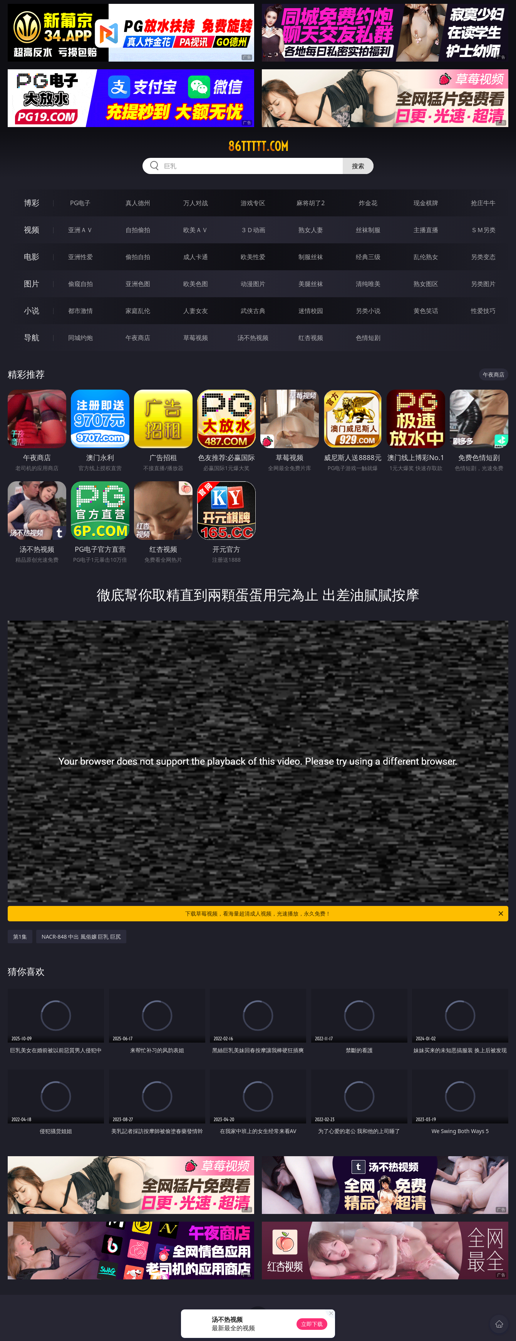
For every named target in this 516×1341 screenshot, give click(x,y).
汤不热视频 (253, 337)
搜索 (358, 166)
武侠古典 (253, 310)
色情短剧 (368, 337)
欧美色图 (195, 284)
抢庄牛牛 (483, 203)
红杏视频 (310, 337)
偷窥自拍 (80, 284)
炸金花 (368, 203)
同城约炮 (80, 337)
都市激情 (80, 310)
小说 (31, 310)
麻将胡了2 (311, 203)
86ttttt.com (258, 146)
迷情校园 (310, 310)
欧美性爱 (253, 257)
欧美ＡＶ (195, 230)
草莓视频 (195, 337)
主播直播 (426, 230)
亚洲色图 (138, 284)
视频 (31, 229)
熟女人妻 (310, 230)
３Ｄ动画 (253, 230)
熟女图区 (426, 284)
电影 (31, 256)
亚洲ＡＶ (80, 230)
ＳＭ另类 (483, 230)
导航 (31, 337)
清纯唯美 (368, 284)
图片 (31, 283)
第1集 (20, 936)
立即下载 (312, 1324)
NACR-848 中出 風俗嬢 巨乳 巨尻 (81, 936)
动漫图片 (253, 284)
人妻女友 (195, 310)
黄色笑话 (426, 310)
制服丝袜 (310, 257)
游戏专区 (253, 203)
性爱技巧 (483, 310)
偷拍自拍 (138, 257)
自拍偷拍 (138, 230)
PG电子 (80, 203)
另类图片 (483, 284)
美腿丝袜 (310, 284)
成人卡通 (195, 257)
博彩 (31, 203)
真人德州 (138, 203)
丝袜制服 (368, 230)
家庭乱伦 (138, 310)
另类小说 (368, 310)
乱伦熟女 (426, 257)
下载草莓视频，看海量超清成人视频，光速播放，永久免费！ (344, 913)
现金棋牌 (426, 203)
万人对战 (195, 203)
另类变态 (483, 257)
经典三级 (368, 257)
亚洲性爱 (80, 257)
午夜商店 (138, 337)
